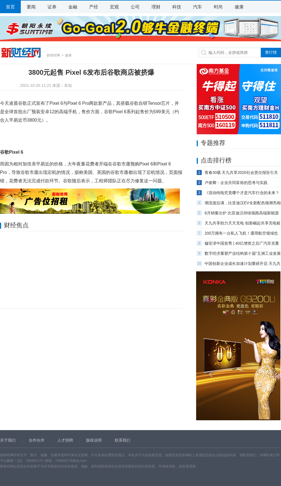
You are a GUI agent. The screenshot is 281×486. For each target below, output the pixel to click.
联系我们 (122, 440)
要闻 (31, 6)
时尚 (218, 6)
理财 (155, 6)
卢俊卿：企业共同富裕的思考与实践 (236, 182)
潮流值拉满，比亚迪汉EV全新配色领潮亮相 (243, 203)
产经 (93, 6)
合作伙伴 (36, 440)
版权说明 (94, 440)
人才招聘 (65, 440)
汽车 (197, 6)
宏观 (114, 6)
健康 (239, 6)
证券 (51, 6)
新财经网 (21, 52)
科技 (176, 6)
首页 (10, 6)
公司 (135, 6)
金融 (72, 6)
